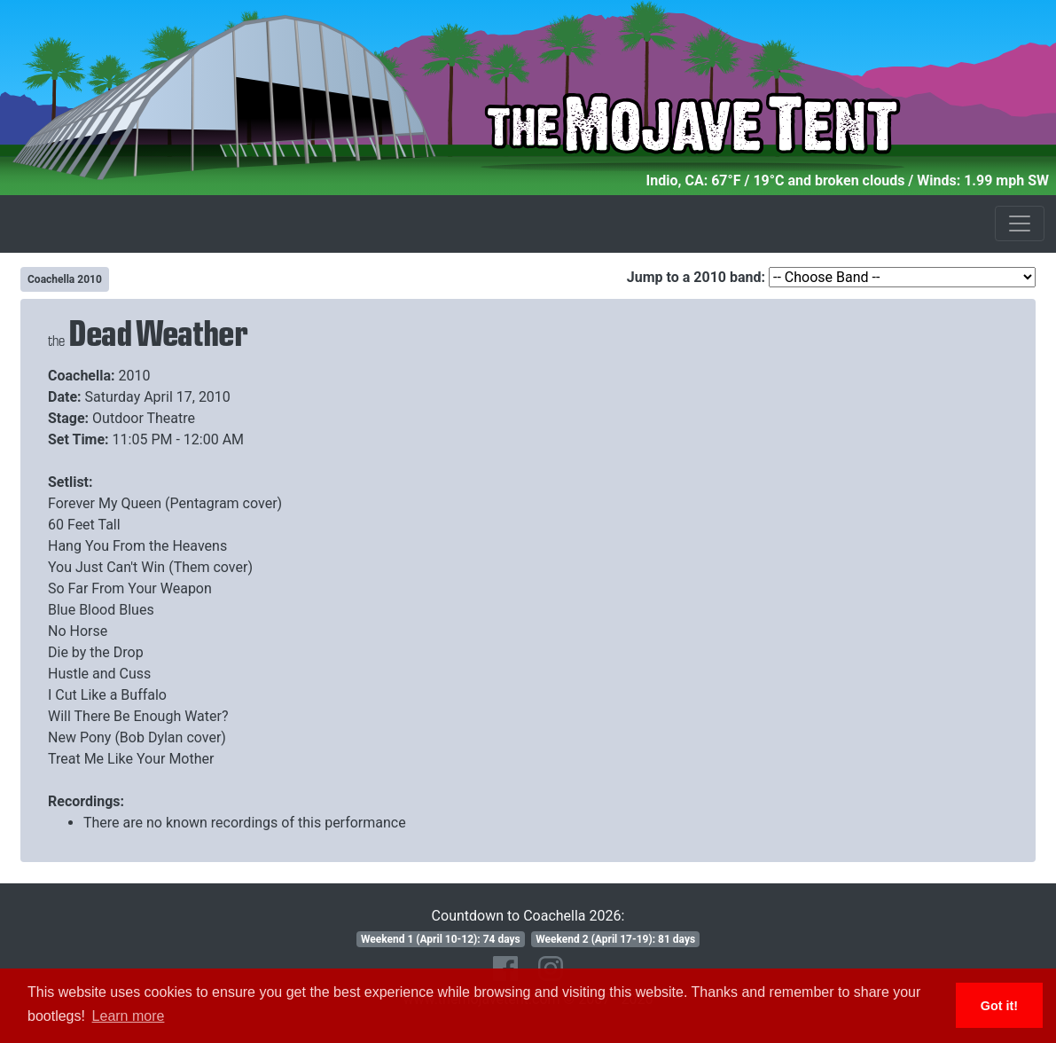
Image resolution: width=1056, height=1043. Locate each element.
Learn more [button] (128, 1015)
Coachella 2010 (64, 279)
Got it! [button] (999, 1006)
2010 (135, 375)
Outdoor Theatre (143, 418)
